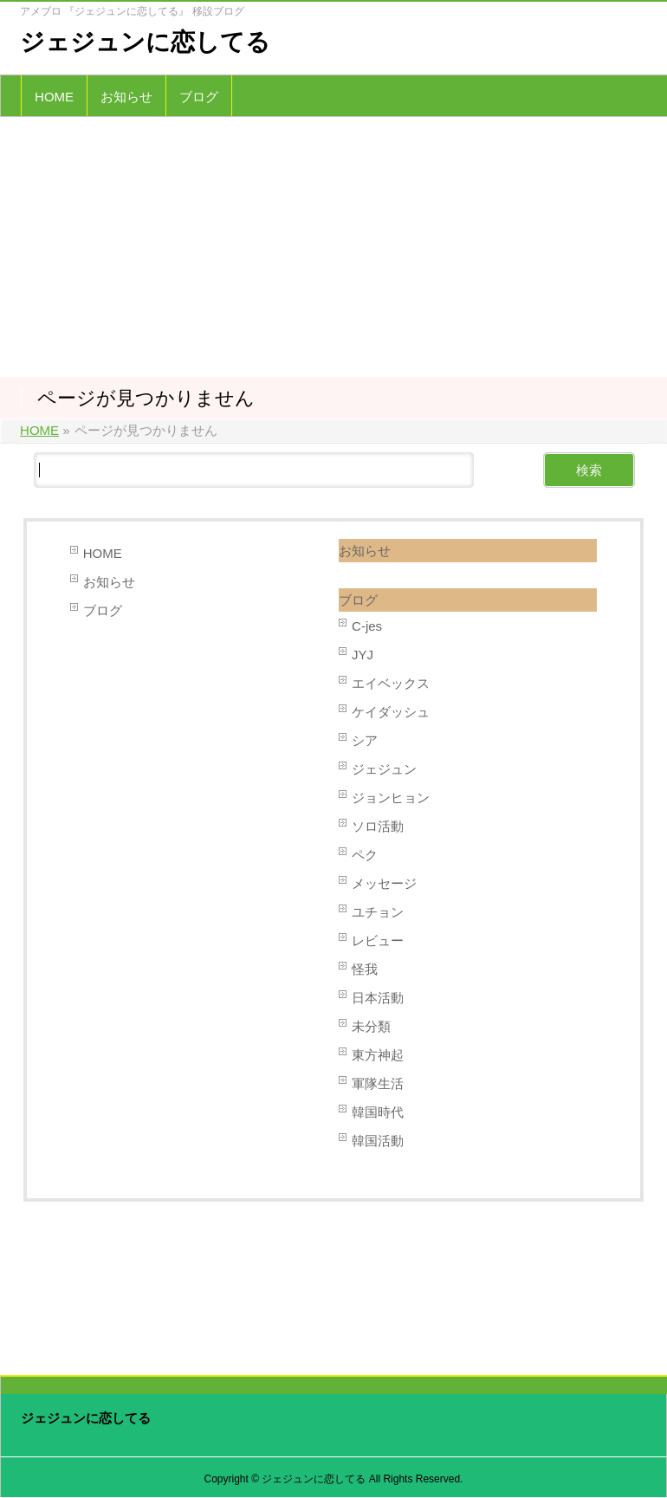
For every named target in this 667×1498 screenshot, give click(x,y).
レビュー (378, 940)
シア (365, 740)
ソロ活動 (378, 826)
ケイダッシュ (391, 711)
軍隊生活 (378, 1083)
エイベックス (391, 683)
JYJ (362, 654)
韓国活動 (378, 1140)
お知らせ (109, 581)
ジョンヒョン (391, 797)
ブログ (102, 610)
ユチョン (378, 912)
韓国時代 (378, 1112)
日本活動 (378, 997)
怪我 (365, 969)
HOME (102, 553)
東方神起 (378, 1054)
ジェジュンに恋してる (145, 42)
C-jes (367, 626)
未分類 (371, 1026)
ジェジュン (384, 769)
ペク (365, 854)
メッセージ (384, 883)
